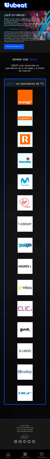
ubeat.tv (25, 434)
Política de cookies (25, 429)
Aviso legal (25, 425)
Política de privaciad (25, 427)
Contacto (25, 436)
